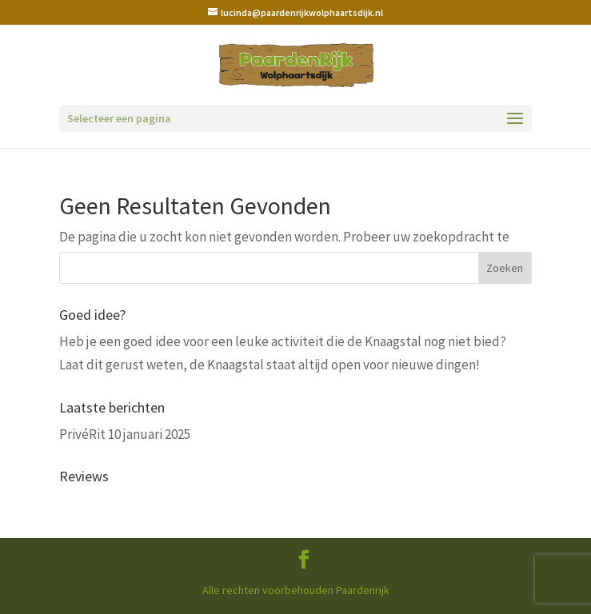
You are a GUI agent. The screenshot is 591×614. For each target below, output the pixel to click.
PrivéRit (82, 434)
